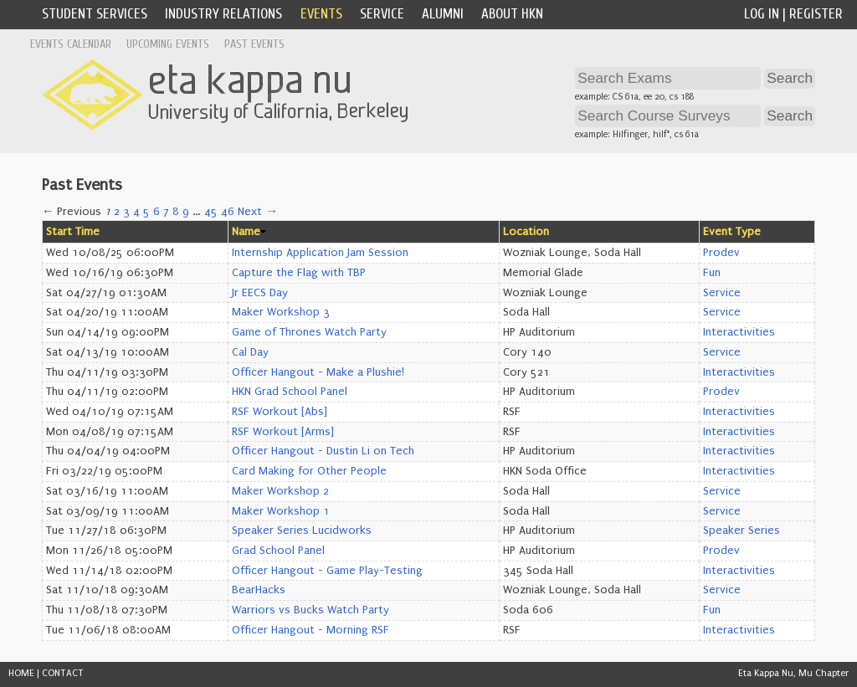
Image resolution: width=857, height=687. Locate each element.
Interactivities (739, 332)
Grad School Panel (278, 550)
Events (321, 14)
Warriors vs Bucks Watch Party (310, 610)
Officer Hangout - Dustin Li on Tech (323, 451)
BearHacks (258, 590)
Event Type (732, 231)
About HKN (512, 14)
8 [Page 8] (175, 211)
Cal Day (250, 352)
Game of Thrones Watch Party (309, 332)
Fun (712, 272)
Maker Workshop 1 (281, 511)
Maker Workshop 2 (280, 491)
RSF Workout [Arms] (283, 431)
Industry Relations (223, 14)
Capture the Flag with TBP (299, 272)
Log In (761, 14)
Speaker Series (741, 530)
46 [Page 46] (227, 211)
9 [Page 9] (185, 211)
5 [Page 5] (146, 211)
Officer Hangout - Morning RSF (310, 630)
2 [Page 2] (117, 211)
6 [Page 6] (156, 211)
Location (526, 231)
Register (816, 14)
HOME (21, 673)
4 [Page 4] (136, 211)
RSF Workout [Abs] (279, 411)
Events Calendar (70, 44)
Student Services (94, 14)
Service (382, 14)
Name (246, 231)
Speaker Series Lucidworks (302, 530)
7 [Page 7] (166, 211)
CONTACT (63, 673)
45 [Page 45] (211, 211)
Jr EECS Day (260, 293)
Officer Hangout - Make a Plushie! (318, 372)
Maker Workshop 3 (281, 312)
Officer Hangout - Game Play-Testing (327, 570)
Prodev (721, 252)
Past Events (254, 44)
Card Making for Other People (309, 471)
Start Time (73, 231)
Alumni (443, 14)
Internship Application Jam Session (320, 252)
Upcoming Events (167, 44)
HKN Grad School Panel (289, 391)
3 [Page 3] (126, 211)
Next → (257, 211)
